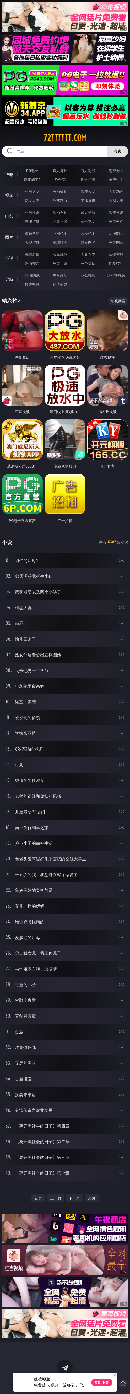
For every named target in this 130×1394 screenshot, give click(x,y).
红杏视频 (32, 284)
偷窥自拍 (32, 233)
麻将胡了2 (32, 179)
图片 (9, 237)
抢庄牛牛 (116, 179)
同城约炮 (32, 275)
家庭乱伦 (60, 254)
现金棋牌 (88, 179)
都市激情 (32, 254)
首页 (38, 1198)
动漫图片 (116, 233)
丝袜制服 (60, 200)
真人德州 (60, 170)
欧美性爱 (116, 212)
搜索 (117, 151)
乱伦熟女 (88, 221)
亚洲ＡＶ (32, 191)
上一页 (55, 1198)
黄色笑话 (88, 263)
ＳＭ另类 (116, 200)
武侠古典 (116, 254)
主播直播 (88, 200)
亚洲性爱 (32, 212)
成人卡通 (88, 212)
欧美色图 (88, 233)
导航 (9, 279)
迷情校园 (32, 263)
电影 (9, 216)
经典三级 (60, 221)
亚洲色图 (60, 233)
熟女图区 (88, 242)
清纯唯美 (60, 242)
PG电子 (32, 170)
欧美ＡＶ (88, 191)
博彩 (9, 174)
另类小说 (60, 263)
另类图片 (116, 242)
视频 (9, 195)
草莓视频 (88, 275)
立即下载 (101, 1382)
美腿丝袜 (32, 242)
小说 (9, 258)
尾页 (91, 1198)
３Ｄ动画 (116, 191)
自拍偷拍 (60, 191)
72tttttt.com (65, 138)
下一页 (74, 1198)
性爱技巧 (116, 263)
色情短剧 (60, 284)
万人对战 (88, 170)
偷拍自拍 (60, 212)
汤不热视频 (116, 275)
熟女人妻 (32, 200)
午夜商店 (60, 275)
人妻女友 (88, 254)
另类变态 (116, 221)
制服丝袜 (32, 221)
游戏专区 (116, 170)
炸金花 (60, 179)
